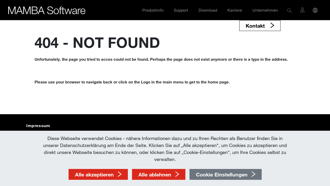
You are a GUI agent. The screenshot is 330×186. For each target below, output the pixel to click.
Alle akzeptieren (94, 174)
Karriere (234, 9)
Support (181, 9)
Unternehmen (265, 9)
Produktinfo (152, 9)
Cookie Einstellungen (222, 174)
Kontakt (256, 25)
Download (208, 9)
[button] (289, 10)
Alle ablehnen (154, 174)
